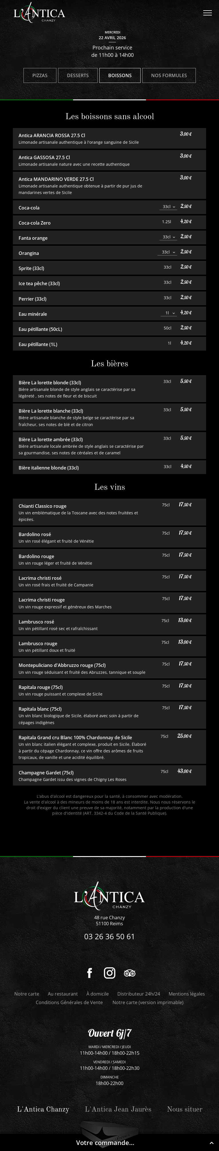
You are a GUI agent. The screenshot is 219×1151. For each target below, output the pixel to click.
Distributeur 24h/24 (138, 994)
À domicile (97, 994)
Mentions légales (187, 994)
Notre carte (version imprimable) (148, 1002)
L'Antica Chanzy (43, 1109)
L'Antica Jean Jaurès (118, 1109)
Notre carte (26, 994)
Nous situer (184, 1109)
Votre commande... (146, 1142)
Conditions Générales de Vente (69, 1002)
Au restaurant (63, 994)
